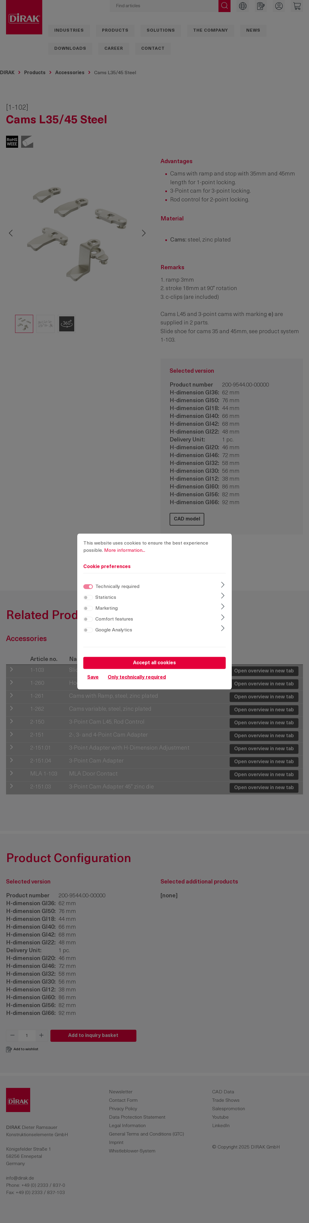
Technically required (117, 586)
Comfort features (114, 619)
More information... (124, 550)
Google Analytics (113, 630)
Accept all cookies (154, 663)
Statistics (105, 597)
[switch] (88, 597)
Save (93, 677)
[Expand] (223, 585)
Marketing (106, 608)
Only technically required (137, 677)
